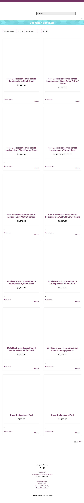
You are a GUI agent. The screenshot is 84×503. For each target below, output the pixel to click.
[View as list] (46, 31)
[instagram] (44, 468)
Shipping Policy (42, 481)
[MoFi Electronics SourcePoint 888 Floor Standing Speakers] (62, 326)
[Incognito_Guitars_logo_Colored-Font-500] (20, 3)
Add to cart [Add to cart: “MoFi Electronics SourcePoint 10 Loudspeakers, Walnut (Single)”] (8, 233)
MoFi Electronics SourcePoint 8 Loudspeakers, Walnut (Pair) (62, 282)
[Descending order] (22, 31)
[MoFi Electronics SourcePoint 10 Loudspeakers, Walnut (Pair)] (62, 126)
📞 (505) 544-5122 (42, 476)
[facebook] (40, 468)
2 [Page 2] (77, 441)
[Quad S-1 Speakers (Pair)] (21, 393)
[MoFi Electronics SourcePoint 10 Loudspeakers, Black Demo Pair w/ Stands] (62, 57)
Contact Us (42, 472)
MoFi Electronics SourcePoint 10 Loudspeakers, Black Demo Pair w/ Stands (62, 81)
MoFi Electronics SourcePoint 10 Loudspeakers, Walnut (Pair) (62, 149)
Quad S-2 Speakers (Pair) (62, 415)
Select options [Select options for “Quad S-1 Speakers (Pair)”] (8, 431)
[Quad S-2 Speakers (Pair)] (62, 393)
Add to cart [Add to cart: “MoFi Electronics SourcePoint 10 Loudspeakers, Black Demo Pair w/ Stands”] (49, 99)
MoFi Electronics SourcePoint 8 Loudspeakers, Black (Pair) (21, 282)
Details (37, 101)
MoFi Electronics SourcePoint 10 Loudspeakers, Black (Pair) (21, 80)
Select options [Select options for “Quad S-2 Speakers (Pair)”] (50, 431)
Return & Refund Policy (42, 486)
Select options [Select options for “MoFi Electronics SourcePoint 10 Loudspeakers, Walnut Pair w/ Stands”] (50, 233)
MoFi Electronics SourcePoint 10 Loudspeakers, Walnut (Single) (21, 215)
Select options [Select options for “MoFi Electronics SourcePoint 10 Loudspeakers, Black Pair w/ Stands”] (8, 166)
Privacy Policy (42, 483)
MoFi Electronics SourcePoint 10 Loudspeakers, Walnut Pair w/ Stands (62, 215)
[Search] (56, 13)
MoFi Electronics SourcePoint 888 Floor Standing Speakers (62, 349)
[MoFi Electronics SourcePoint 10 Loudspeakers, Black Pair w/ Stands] (21, 126)
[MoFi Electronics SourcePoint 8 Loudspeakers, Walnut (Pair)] (62, 259)
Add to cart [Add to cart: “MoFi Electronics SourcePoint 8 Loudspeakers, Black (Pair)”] (8, 299)
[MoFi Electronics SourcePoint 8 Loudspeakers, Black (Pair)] (21, 259)
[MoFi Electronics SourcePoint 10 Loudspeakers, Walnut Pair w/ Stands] (62, 193)
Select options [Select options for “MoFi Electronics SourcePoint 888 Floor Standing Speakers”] (50, 366)
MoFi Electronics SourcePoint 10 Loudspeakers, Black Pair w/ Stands (21, 149)
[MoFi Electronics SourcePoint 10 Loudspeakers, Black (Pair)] (21, 57)
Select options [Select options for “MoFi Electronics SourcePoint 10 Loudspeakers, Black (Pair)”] (8, 99)
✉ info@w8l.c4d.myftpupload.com (42, 474)
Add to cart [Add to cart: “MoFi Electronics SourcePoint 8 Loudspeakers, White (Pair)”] (8, 366)
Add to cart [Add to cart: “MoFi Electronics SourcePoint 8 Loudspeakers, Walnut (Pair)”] (49, 299)
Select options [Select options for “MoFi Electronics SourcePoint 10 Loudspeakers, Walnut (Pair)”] (50, 166)
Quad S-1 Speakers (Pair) (21, 415)
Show (30, 31)
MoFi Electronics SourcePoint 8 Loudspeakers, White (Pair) (21, 349)
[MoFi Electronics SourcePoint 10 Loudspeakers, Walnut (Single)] (21, 193)
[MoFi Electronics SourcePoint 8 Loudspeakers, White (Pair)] (21, 326)
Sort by (9, 31)
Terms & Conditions (42, 488)
